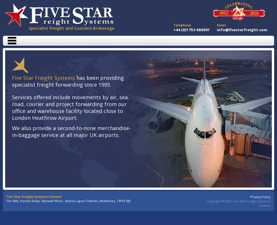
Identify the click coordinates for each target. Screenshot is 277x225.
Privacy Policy (260, 197)
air (113, 97)
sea (123, 97)
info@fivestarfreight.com (242, 29)
